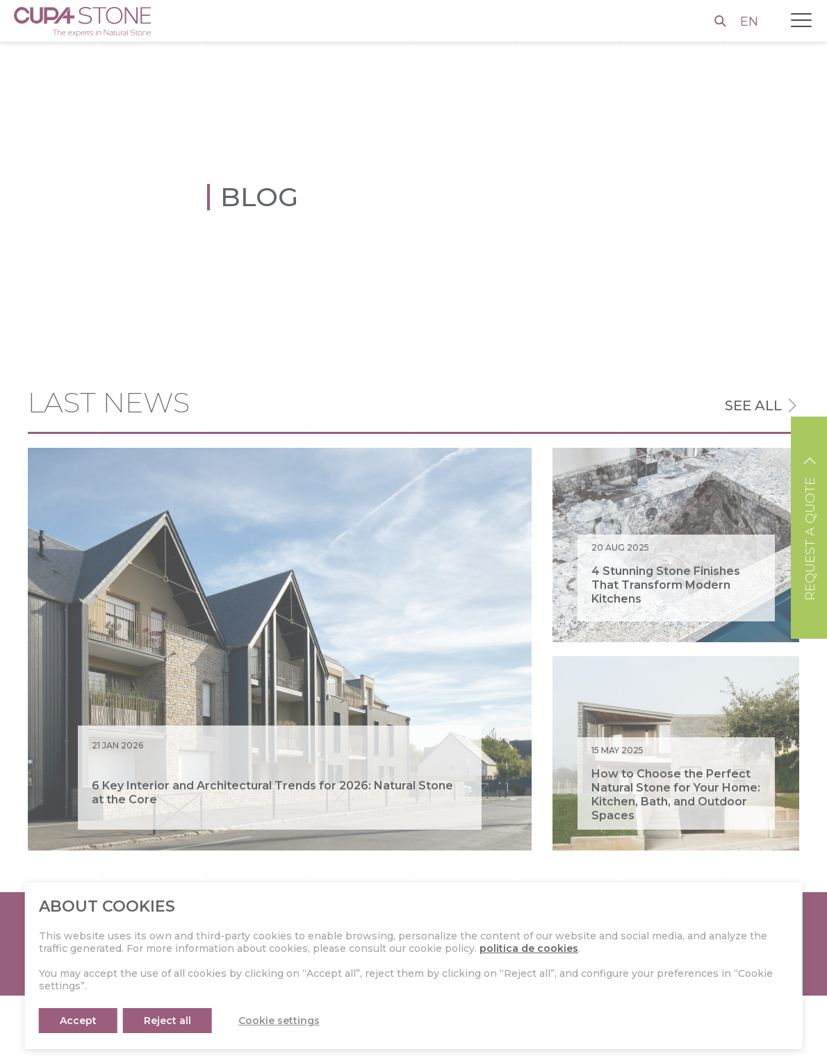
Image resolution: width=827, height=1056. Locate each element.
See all (753, 405)
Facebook (517, 1039)
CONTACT (735, 943)
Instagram (518, 1016)
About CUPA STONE (288, 1039)
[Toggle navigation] (801, 20)
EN (751, 21)
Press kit (258, 1016)
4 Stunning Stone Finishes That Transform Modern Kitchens (665, 584)
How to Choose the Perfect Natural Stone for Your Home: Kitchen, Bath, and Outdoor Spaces (675, 794)
